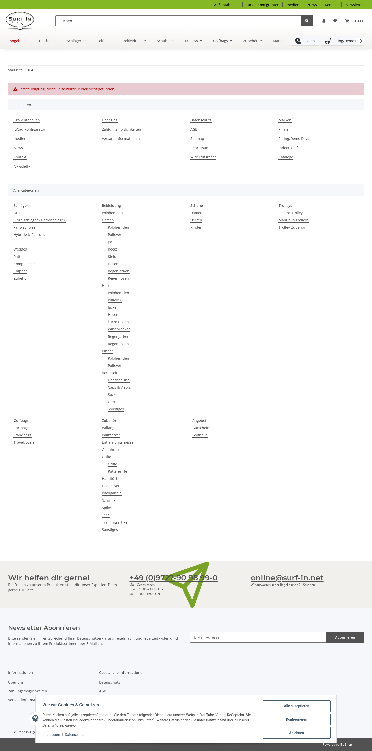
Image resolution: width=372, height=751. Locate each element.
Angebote (200, 420)
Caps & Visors (119, 387)
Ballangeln (111, 427)
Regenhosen (118, 278)
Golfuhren (110, 449)
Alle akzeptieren (295, 707)
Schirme (109, 500)
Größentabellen (225, 4)
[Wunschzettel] (335, 20)
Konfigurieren (295, 720)
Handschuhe (118, 380)
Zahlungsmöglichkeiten (121, 129)
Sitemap (197, 138)
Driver (19, 212)
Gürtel (113, 401)
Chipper (20, 271)
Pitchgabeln (112, 493)
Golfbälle (199, 435)
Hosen (113, 263)
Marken (279, 40)
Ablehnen (295, 733)
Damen (108, 220)
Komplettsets (25, 263)
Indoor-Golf (288, 147)
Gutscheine (201, 427)
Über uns (109, 120)
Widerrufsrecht (203, 157)
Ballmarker (111, 435)
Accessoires (111, 372)
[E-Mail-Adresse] (258, 637)
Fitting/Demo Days (348, 40)
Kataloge (286, 157)
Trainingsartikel (115, 522)
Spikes (107, 507)
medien (293, 4)
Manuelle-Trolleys (294, 220)
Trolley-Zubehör (292, 227)
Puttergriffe (117, 471)
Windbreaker (119, 329)
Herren (108, 285)
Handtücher (112, 478)
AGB (193, 129)
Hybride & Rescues (29, 234)
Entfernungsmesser (118, 442)
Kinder (107, 351)
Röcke (113, 249)
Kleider (114, 256)
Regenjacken (118, 271)
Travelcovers (24, 442)
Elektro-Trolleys (291, 212)
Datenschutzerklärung (95, 638)
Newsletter (355, 4)
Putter (19, 256)
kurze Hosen (118, 321)
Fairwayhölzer (25, 227)
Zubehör (21, 278)
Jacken (113, 241)
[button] (323, 20)
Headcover (111, 485)
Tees (106, 515)
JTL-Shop (346, 744)
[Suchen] (178, 20)
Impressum (52, 735)
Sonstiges (116, 409)
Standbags (22, 435)
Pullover (114, 234)
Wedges (20, 249)
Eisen (18, 241)
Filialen (309, 40)
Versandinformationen (121, 138)
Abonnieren (345, 637)
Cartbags (21, 427)
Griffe (106, 456)
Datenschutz (76, 735)
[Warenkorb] (354, 20)
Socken (114, 394)
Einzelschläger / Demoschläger (39, 220)
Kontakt (331, 4)
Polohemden (112, 212)
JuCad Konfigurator (263, 4)
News (312, 4)
